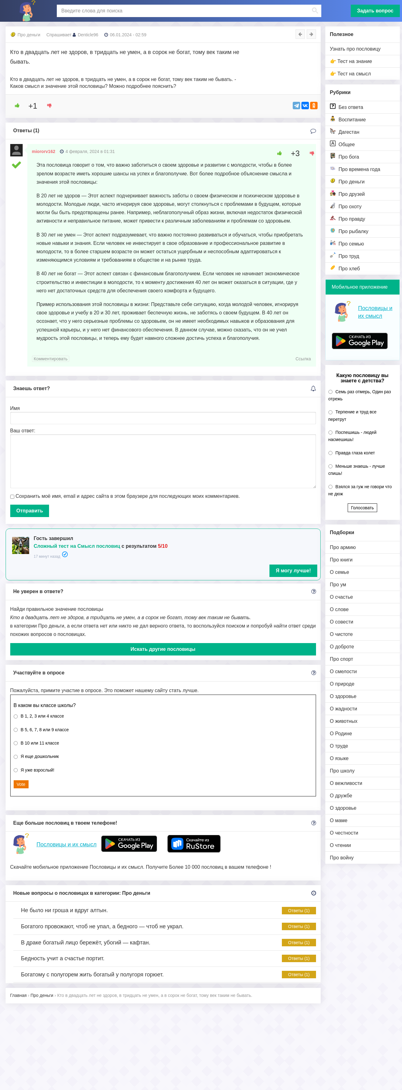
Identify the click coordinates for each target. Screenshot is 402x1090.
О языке (339, 758)
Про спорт (341, 659)
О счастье (341, 597)
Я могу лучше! (293, 570)
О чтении (340, 845)
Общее (342, 144)
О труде (339, 746)
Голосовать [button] (362, 507)
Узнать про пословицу (355, 49)
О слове (339, 609)
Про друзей (347, 193)
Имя (15, 408)
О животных (344, 721)
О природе (342, 684)
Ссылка (303, 358)
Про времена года (355, 168)
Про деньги (347, 181)
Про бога (344, 156)
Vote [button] (21, 784)
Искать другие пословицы (163, 649)
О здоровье (343, 696)
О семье (339, 572)
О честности (344, 833)
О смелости (343, 671)
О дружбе (341, 795)
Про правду (347, 218)
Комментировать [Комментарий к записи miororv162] (51, 358)
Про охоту (346, 206)
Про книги (341, 559)
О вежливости (346, 783)
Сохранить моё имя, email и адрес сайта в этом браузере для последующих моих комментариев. (128, 496)
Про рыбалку (349, 230)
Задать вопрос (375, 10)
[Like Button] (15, 105)
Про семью (347, 243)
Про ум (338, 584)
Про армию (343, 547)
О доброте (342, 646)
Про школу (342, 770)
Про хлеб (345, 268)
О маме (339, 820)
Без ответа (346, 106)
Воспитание (348, 119)
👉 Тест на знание (351, 61)
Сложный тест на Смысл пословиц (77, 546)
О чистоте (341, 634)
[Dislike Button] (47, 105)
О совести (341, 621)
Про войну (342, 857)
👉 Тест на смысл (350, 73)
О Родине (341, 733)
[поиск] (188, 11)
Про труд (344, 255)
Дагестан (344, 131)
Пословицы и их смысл (67, 844)
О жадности (343, 708)
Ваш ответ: (22, 430)
